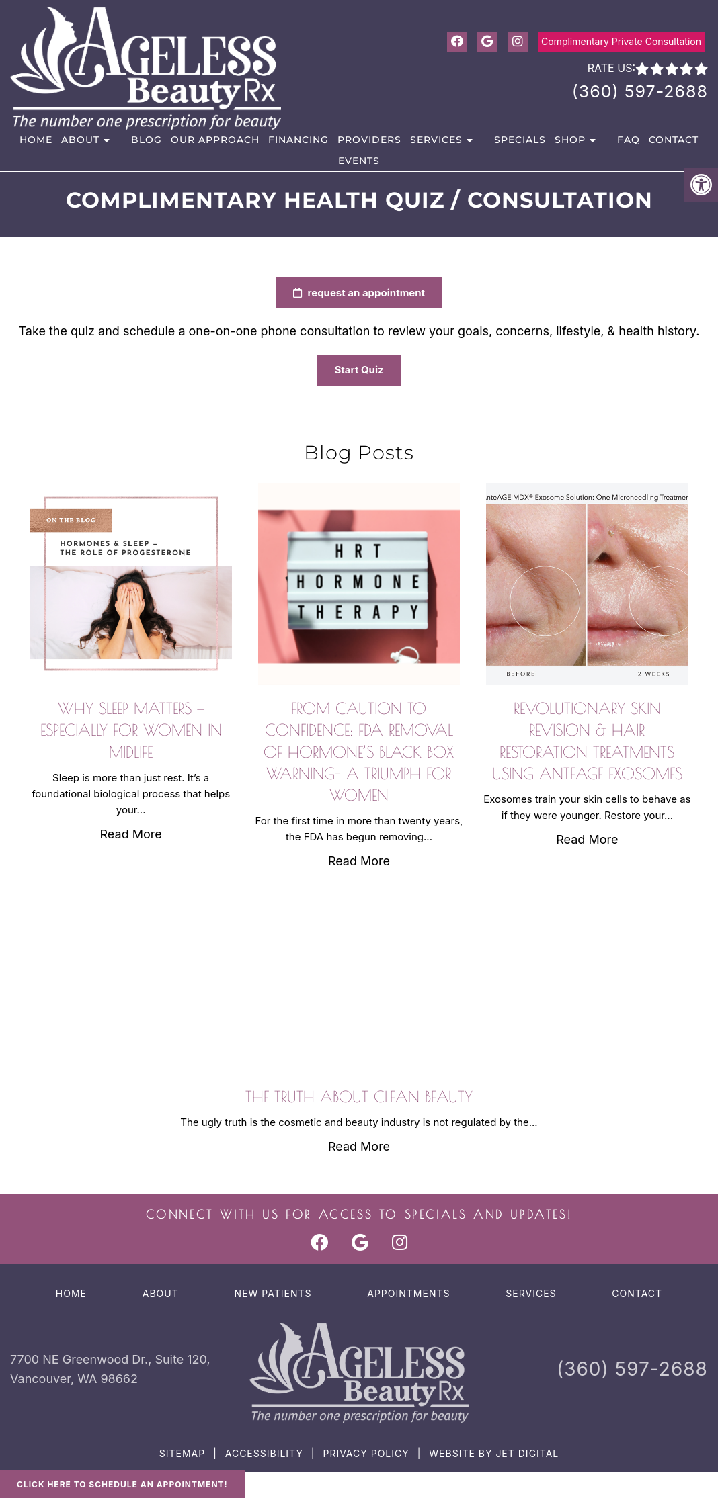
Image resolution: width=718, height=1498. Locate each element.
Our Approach (215, 140)
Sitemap (182, 1453)
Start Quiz (370, 369)
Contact (674, 140)
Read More (131, 834)
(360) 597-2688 (640, 91)
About (80, 140)
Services (436, 140)
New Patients (273, 1293)
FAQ (628, 140)
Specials (520, 140)
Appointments (408, 1293)
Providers (369, 140)
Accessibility (264, 1453)
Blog (146, 140)
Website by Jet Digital (494, 1453)
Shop (570, 140)
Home (35, 140)
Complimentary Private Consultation (621, 41)
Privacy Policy (366, 1453)
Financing (298, 140)
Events (359, 161)
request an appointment (370, 292)
